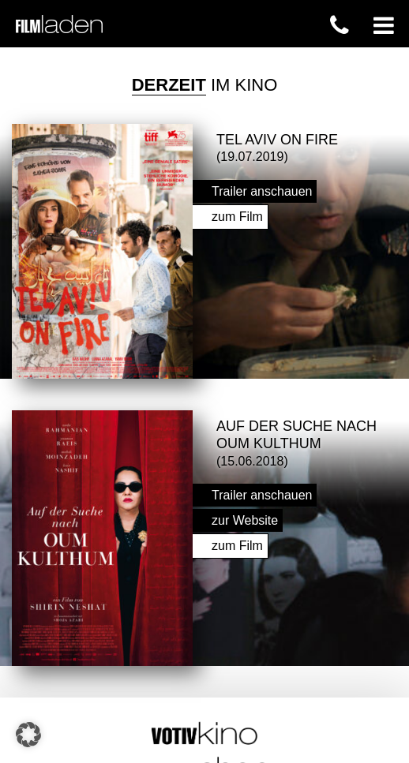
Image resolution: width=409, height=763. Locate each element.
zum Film (237, 214)
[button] (28, 734)
